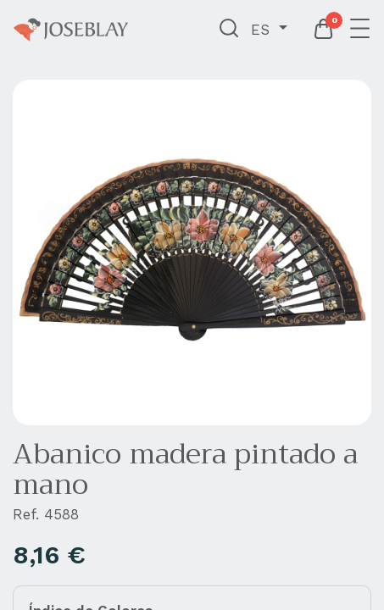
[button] (229, 30)
